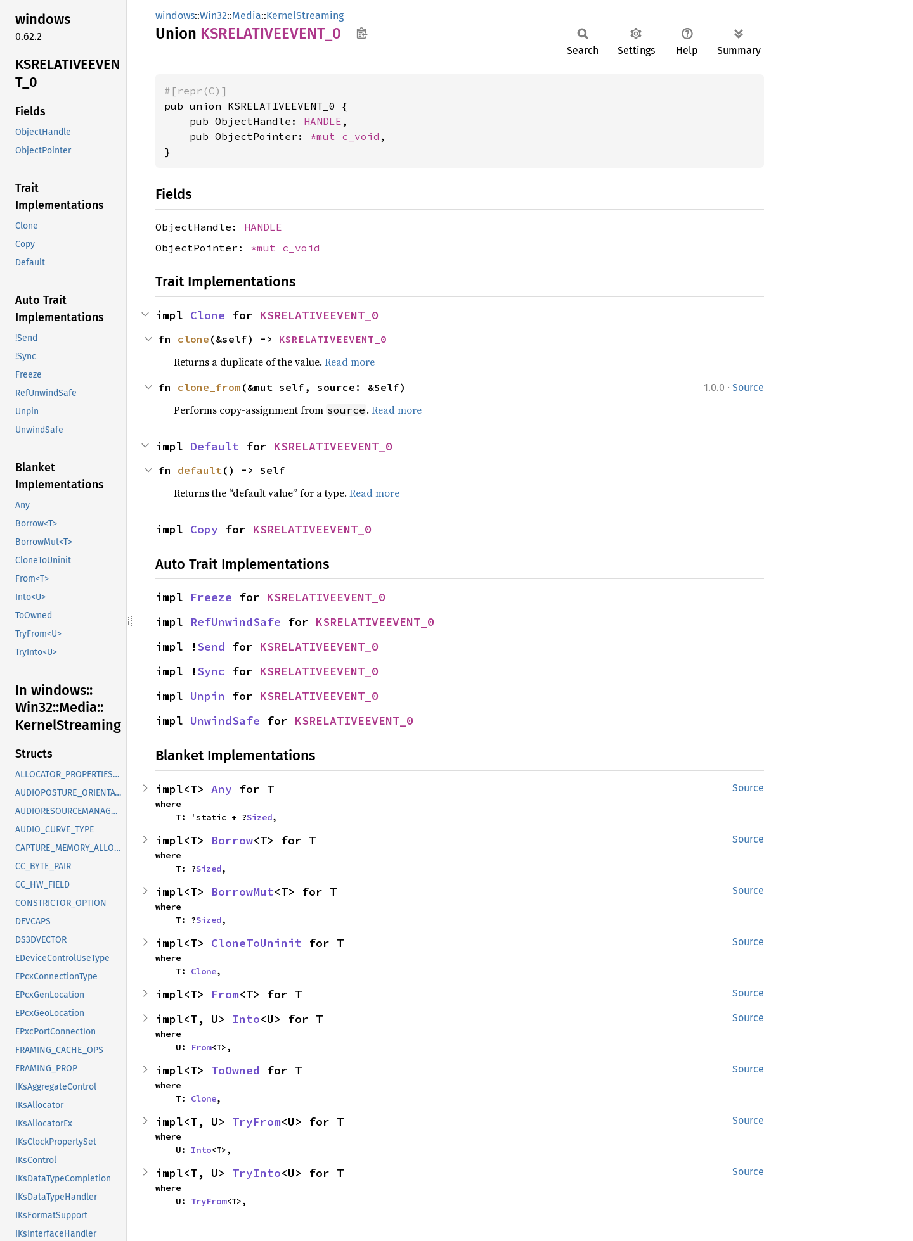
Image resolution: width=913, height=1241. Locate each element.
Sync (211, 671)
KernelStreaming (305, 16)
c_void (361, 136)
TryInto (256, 1173)
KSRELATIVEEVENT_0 (319, 315)
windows (175, 16)
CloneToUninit (256, 943)
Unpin (207, 696)
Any (221, 789)
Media (246, 16)
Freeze (211, 597)
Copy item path (361, 33)
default (200, 470)
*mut (326, 136)
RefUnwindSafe (235, 621)
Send (211, 646)
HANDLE (323, 121)
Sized (259, 817)
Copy (204, 529)
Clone (207, 315)
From (225, 994)
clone (193, 339)
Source (748, 387)
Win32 (213, 16)
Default (214, 446)
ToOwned (235, 1070)
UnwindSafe (225, 720)
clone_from (209, 387)
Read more (350, 362)
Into (246, 1019)
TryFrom (256, 1121)
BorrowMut (242, 891)
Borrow (232, 840)
